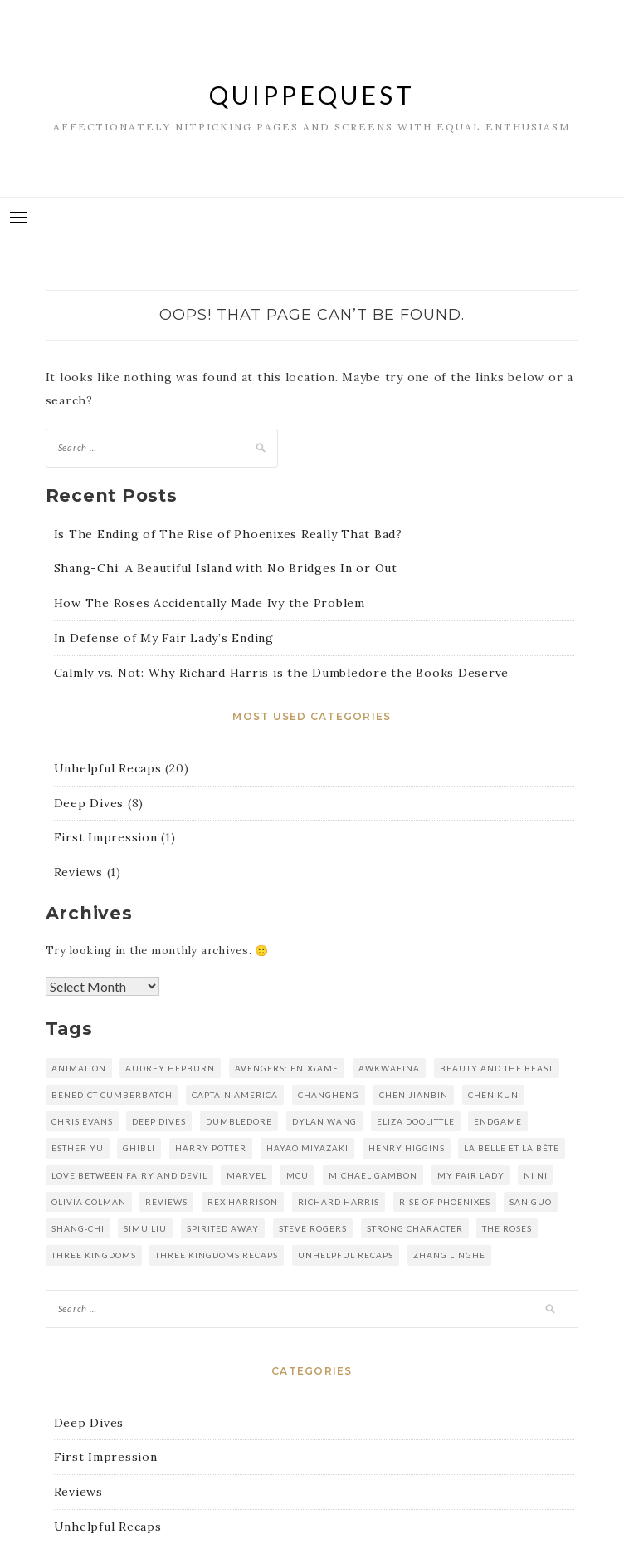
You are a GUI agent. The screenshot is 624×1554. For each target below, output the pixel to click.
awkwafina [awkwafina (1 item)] (389, 1068)
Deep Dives (89, 803)
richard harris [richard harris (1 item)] (338, 1202)
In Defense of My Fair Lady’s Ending (164, 637)
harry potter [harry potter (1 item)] (210, 1148)
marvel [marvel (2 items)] (246, 1175)
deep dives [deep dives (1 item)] (159, 1121)
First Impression (106, 837)
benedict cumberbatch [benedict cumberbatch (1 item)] (112, 1095)
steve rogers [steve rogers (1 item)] (313, 1228)
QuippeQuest (312, 95)
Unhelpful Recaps (108, 768)
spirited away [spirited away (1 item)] (223, 1228)
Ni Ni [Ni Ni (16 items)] (536, 1175)
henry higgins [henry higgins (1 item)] (406, 1148)
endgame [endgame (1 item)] (498, 1121)
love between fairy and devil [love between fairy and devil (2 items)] (129, 1175)
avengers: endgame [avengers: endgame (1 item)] (287, 1068)
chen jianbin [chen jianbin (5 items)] (413, 1095)
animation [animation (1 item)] (78, 1068)
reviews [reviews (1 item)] (166, 1202)
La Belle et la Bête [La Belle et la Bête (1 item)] (511, 1148)
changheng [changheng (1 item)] (328, 1095)
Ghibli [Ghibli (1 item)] (139, 1148)
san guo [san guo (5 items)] (530, 1202)
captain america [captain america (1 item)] (235, 1095)
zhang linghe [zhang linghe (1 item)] (449, 1255)
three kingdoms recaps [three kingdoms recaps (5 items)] (216, 1255)
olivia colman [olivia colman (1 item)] (88, 1202)
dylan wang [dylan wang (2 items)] (324, 1121)
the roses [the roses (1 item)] (507, 1228)
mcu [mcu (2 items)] (297, 1175)
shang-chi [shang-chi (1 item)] (78, 1228)
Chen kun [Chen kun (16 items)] (493, 1095)
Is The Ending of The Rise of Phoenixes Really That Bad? (228, 534)
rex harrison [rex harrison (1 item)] (242, 1202)
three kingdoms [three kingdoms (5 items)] (93, 1255)
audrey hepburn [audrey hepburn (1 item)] (170, 1068)
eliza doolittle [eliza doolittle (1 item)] (416, 1121)
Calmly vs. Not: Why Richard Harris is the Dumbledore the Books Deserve (281, 672)
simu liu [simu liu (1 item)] (145, 1228)
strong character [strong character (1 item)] (415, 1228)
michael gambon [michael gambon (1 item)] (373, 1175)
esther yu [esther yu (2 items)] (77, 1148)
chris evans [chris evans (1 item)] (82, 1121)
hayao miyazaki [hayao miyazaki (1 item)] (307, 1148)
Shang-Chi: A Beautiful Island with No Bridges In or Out (225, 568)
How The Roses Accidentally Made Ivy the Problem (209, 603)
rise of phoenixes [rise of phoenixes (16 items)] (444, 1202)
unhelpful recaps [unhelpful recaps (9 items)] (345, 1255)
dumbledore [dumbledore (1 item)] (239, 1121)
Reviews (78, 872)
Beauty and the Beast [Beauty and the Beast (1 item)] (496, 1068)
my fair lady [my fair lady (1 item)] (471, 1175)
